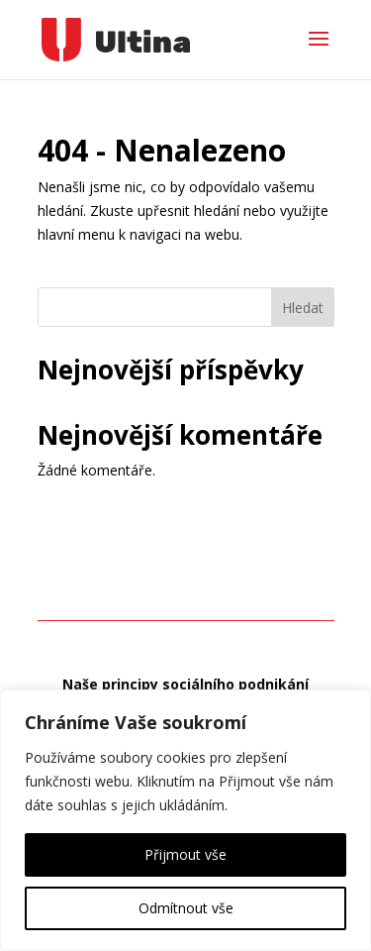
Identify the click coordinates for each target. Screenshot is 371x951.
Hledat (303, 307)
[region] (185, 820)
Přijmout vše (185, 854)
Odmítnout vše (186, 907)
